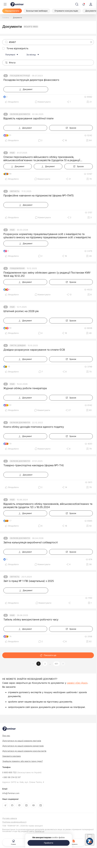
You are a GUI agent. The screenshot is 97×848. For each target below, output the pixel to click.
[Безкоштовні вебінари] (36, 11)
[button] (63, 664)
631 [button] (56, 664)
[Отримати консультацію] (66, 11)
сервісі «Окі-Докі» (77, 682)
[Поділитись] (69, 102)
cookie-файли (58, 837)
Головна (13, 842)
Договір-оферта (9, 818)
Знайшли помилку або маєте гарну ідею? (22, 761)
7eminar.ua (39, 831)
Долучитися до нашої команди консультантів (24, 751)
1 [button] (38, 664)
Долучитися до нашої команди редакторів (23, 746)
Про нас (6, 735)
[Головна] (5, 17)
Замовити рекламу (11, 756)
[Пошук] (77, 4)
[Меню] (5, 4)
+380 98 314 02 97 (11, 777)
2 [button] (45, 664)
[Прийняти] (49, 843)
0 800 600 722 (21, 772)
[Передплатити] (12, 11)
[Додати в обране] (89, 102)
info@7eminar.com (10, 793)
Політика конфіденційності (14, 822)
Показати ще (48, 655)
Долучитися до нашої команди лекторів (21, 740)
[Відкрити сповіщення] (83, 4)
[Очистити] (91, 42)
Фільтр (10, 62)
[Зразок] (71, 128)
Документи (74, 842)
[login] (91, 4)
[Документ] (25, 89)
